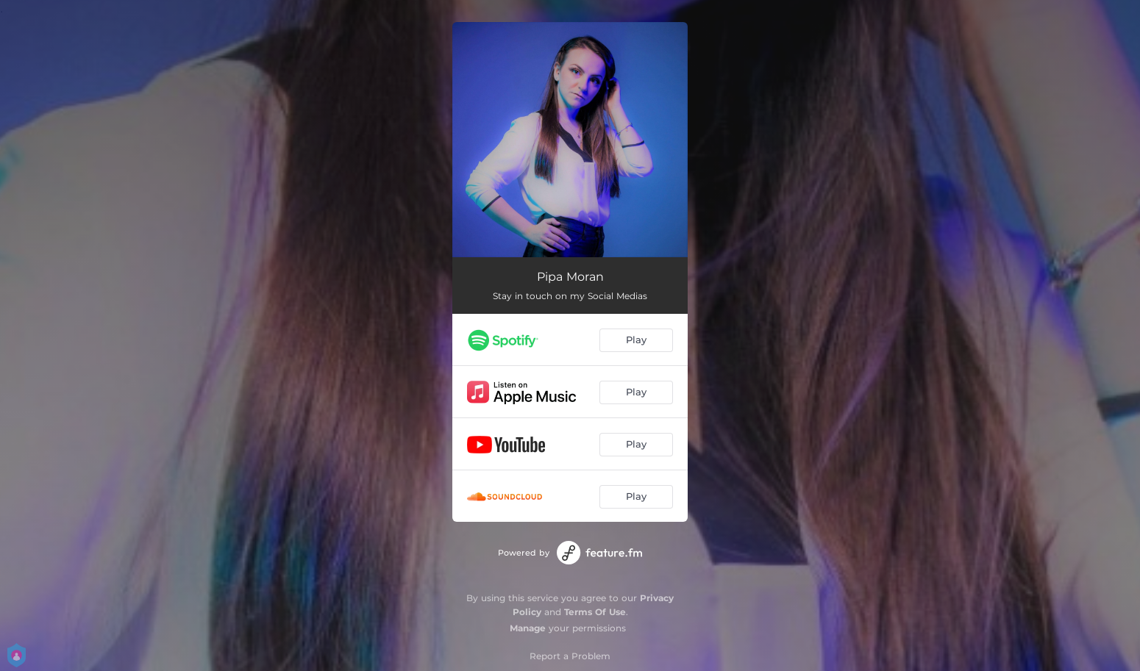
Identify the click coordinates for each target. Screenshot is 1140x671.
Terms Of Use (595, 611)
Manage (528, 628)
